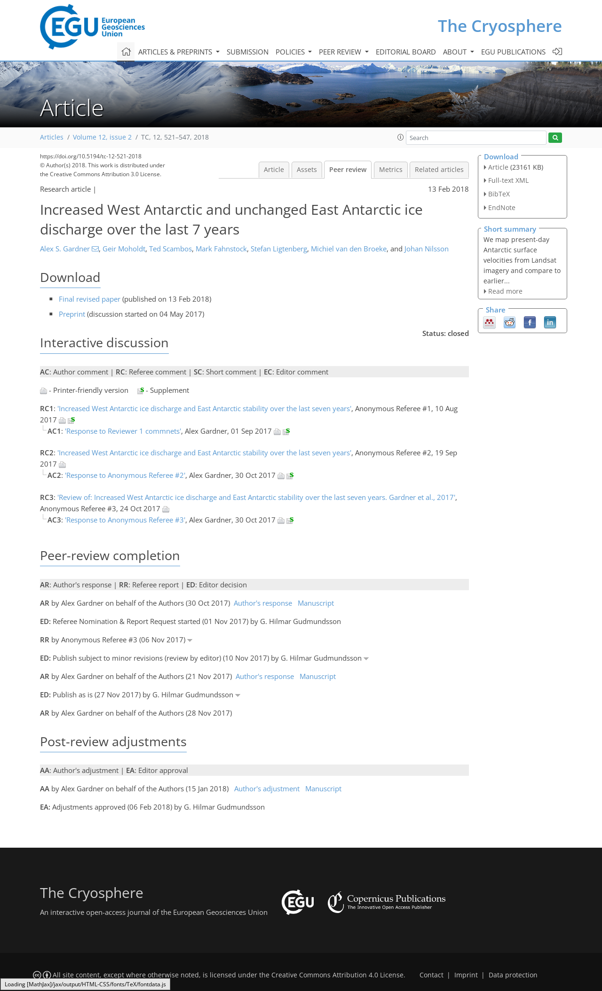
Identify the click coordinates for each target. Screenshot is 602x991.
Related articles (439, 169)
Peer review (347, 169)
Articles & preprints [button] (176, 51)
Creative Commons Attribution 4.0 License (337, 975)
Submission (248, 51)
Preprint (72, 314)
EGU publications (513, 51)
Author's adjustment (267, 788)
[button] (400, 137)
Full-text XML (508, 180)
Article (274, 169)
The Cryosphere (500, 26)
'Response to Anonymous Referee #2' (125, 475)
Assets (307, 169)
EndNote (501, 207)
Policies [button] (291, 51)
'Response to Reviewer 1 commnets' (123, 431)
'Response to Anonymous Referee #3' (125, 519)
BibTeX (499, 193)
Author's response (263, 603)
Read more (505, 291)
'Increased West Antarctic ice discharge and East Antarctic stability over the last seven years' (204, 408)
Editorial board (406, 51)
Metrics (391, 169)
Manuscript (316, 603)
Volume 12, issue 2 (102, 137)
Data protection (513, 975)
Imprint (466, 975)
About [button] (455, 51)
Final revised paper (89, 299)
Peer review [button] (341, 51)
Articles (51, 137)
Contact (432, 975)
